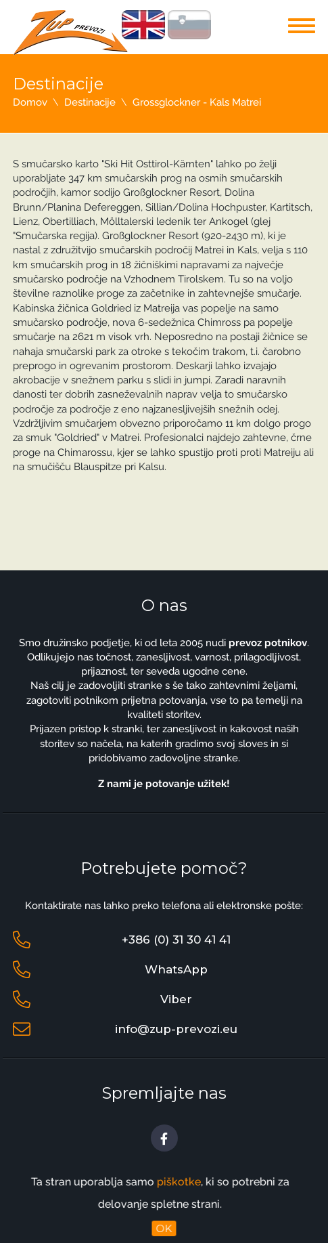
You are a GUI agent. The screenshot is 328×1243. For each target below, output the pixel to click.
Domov (30, 102)
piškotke (169, 1181)
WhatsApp (176, 969)
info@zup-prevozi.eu (176, 1029)
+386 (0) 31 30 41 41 (176, 939)
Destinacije (90, 102)
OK (165, 1228)
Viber (176, 999)
